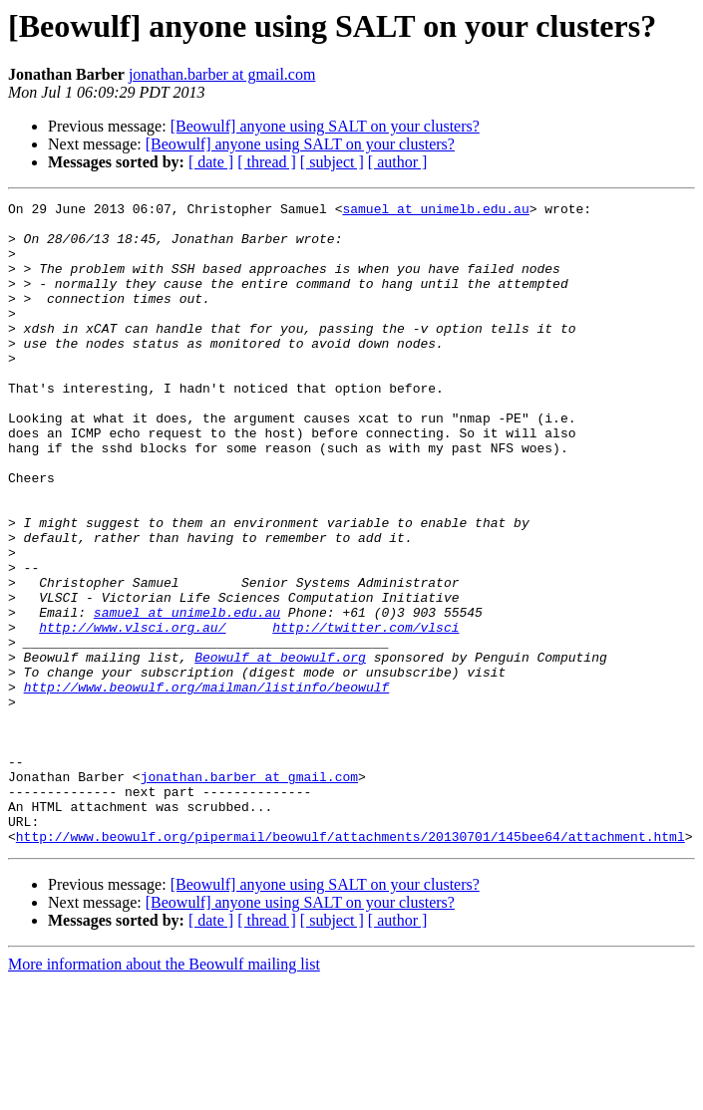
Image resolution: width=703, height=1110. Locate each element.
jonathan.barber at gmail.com (222, 74)
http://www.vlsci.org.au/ (132, 713)
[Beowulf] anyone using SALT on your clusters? (325, 126)
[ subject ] (332, 161)
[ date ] (210, 161)
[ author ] (398, 161)
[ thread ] (266, 161)
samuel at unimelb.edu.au (435, 211)
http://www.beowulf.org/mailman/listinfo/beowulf (207, 785)
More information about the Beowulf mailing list (164, 1092)
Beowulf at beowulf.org (280, 749)
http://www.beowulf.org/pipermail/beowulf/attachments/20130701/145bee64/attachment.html (350, 964)
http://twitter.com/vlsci (365, 713)
